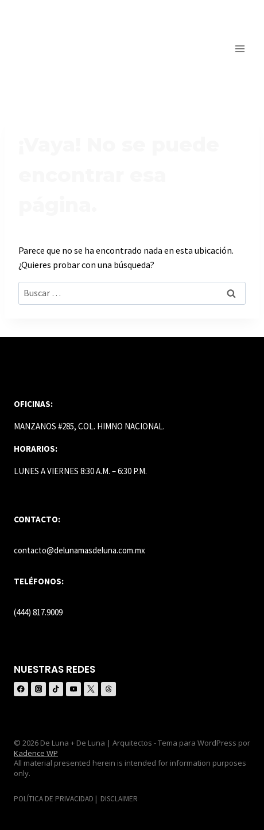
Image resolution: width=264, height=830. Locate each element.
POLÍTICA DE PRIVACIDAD (54, 799)
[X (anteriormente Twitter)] (91, 689)
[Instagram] (38, 689)
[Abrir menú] (239, 48)
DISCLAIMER (119, 799)
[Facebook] (21, 689)
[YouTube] (73, 689)
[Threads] (108, 689)
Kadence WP (36, 753)
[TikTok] (56, 689)
